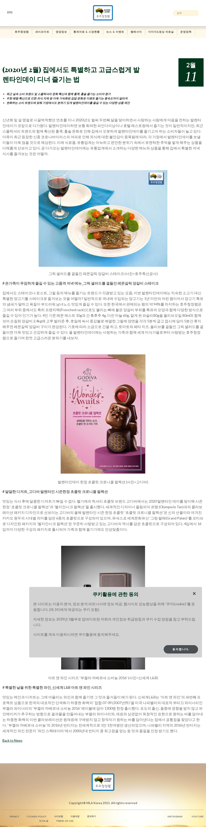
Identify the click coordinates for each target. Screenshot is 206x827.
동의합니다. (181, 649)
